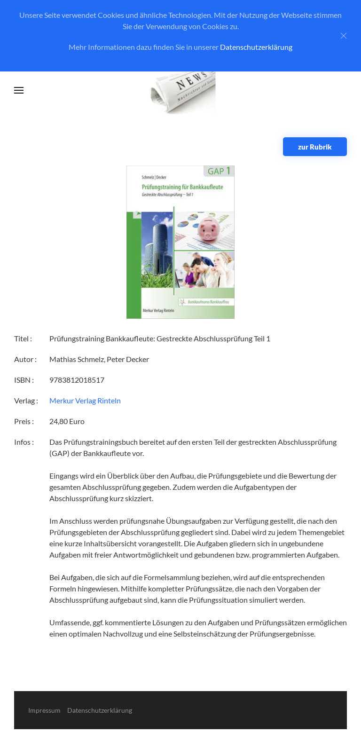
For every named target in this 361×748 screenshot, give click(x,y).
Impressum (44, 710)
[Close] (343, 35)
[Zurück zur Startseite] (181, 90)
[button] (19, 90)
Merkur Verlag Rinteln (85, 400)
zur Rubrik (315, 146)
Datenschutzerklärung (256, 46)
